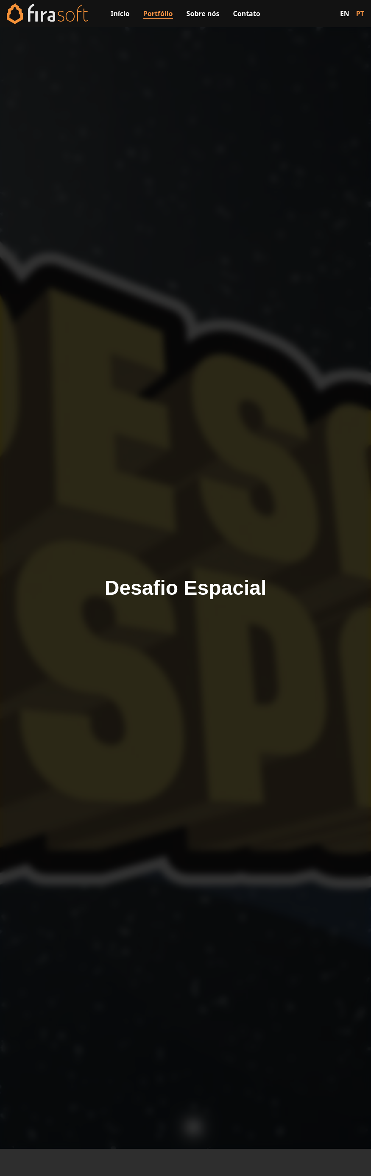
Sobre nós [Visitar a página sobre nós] (203, 13)
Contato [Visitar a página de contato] (246, 13)
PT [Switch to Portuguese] (360, 13)
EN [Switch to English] (344, 13)
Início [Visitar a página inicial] (120, 13)
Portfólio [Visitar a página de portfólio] (158, 13)
